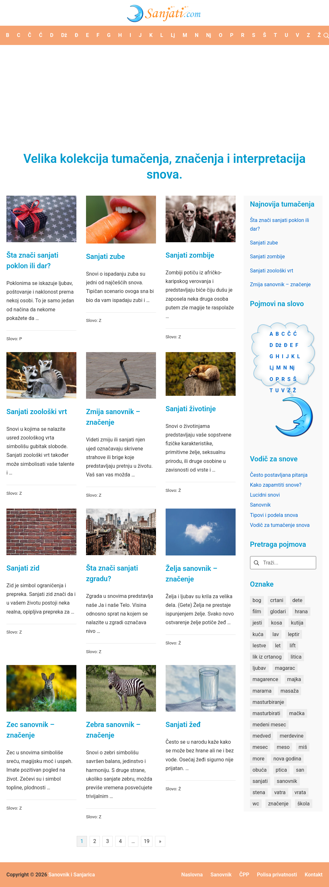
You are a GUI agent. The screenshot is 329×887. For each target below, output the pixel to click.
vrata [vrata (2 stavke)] (300, 792)
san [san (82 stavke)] (300, 770)
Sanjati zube (105, 257)
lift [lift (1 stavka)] (293, 646)
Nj (292, 368)
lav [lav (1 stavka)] (276, 634)
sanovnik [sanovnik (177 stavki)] (287, 781)
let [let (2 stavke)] (278, 646)
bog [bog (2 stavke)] (257, 600)
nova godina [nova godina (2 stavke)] (287, 759)
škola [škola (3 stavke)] (304, 804)
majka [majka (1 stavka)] (294, 679)
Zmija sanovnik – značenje (280, 284)
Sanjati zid (22, 568)
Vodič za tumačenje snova (280, 525)
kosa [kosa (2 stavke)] (276, 623)
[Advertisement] (164, 93)
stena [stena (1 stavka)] (259, 792)
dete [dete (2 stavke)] (297, 600)
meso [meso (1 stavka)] (283, 747)
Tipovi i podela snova (274, 515)
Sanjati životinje (191, 409)
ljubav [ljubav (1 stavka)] (259, 668)
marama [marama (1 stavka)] (262, 691)
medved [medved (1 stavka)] (262, 736)
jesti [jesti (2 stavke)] (257, 623)
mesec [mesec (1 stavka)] (260, 747)
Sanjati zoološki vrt (36, 412)
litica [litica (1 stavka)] (295, 657)
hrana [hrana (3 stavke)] (301, 611)
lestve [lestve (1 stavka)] (259, 646)
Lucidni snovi (265, 495)
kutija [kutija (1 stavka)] (297, 623)
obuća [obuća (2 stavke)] (260, 770)
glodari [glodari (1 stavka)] (278, 611)
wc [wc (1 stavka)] (256, 804)
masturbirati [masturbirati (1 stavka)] (266, 713)
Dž (278, 345)
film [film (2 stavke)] (257, 611)
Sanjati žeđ (183, 725)
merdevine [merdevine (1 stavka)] (291, 736)
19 (147, 841)
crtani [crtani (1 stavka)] (276, 600)
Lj (272, 368)
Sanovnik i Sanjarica (71, 875)
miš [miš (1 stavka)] (303, 747)
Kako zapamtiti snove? (275, 485)
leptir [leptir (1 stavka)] (293, 634)
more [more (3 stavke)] (258, 759)
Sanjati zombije (190, 255)
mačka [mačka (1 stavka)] (297, 713)
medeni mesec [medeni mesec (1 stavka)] (269, 725)
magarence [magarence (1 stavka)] (265, 679)
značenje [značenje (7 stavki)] (278, 804)
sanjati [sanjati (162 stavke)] (260, 781)
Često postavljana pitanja (278, 475)
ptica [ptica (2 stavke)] (281, 770)
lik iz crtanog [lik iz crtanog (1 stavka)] (267, 657)
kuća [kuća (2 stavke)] (258, 634)
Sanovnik (260, 505)
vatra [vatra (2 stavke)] (279, 792)
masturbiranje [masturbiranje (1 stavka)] (268, 702)
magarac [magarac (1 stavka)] (285, 668)
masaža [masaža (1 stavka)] (290, 691)
